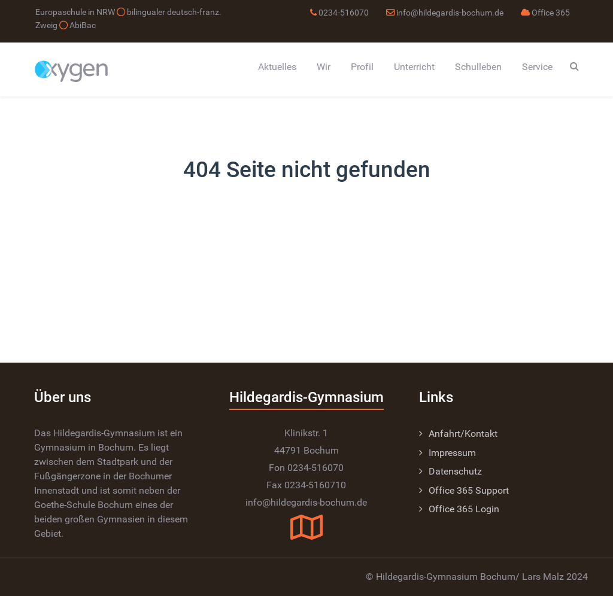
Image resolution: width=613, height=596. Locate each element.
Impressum (452, 452)
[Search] (574, 66)
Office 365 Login (464, 509)
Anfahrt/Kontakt (463, 433)
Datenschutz (455, 471)
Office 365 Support (469, 490)
